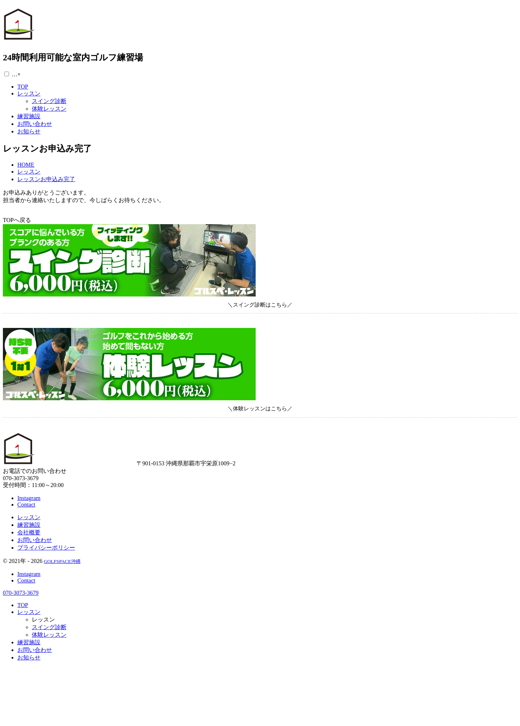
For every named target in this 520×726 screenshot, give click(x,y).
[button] (6, 74)
